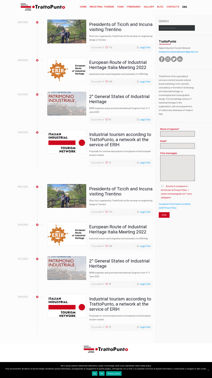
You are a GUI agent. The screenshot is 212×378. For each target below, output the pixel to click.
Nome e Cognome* (177, 132)
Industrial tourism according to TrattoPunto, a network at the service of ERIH (120, 139)
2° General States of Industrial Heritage (119, 99)
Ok (94, 373)
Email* (177, 144)
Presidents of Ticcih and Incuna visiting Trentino (121, 27)
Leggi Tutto (145, 47)
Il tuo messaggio (177, 166)
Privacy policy (114, 373)
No (102, 373)
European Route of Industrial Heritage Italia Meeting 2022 (118, 65)
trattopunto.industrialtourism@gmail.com (178, 52)
